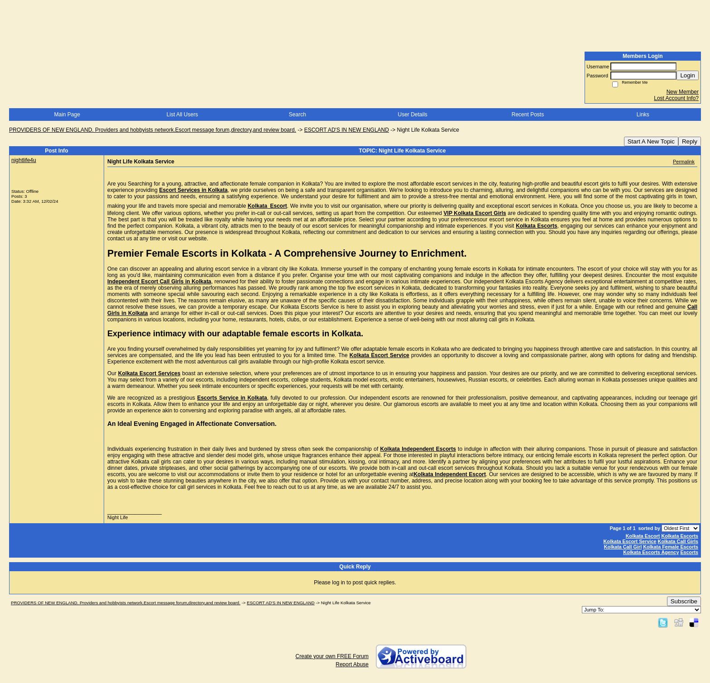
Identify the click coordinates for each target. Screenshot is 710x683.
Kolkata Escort (643, 536)
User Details (412, 114)
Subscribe (684, 601)
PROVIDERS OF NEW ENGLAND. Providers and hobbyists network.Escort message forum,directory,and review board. (152, 130)
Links (643, 114)
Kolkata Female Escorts (670, 546)
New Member (683, 92)
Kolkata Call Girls (678, 541)
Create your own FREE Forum (332, 656)
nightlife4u (23, 160)
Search (297, 114)
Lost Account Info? (676, 98)
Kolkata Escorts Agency (651, 552)
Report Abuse (352, 664)
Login (687, 75)
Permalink (684, 161)
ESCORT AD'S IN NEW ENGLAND (346, 130)
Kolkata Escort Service (630, 541)
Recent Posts (528, 114)
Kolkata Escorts (679, 536)
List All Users (182, 114)
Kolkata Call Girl (623, 546)
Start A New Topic (651, 141)
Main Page (67, 114)
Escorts (689, 552)
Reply (689, 141)
